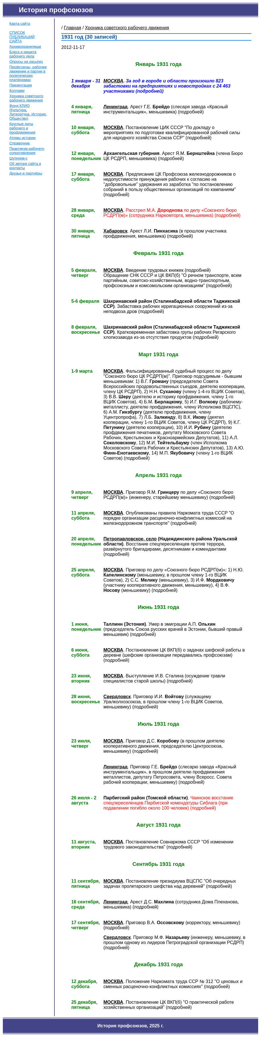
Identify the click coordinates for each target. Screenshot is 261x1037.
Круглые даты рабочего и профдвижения (22, 128)
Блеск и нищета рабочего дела (22, 54)
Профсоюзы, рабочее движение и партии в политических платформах (28, 73)
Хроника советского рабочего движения (26, 98)
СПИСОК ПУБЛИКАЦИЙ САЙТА (22, 36)
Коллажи (17, 90)
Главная (72, 27)
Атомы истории (22, 138)
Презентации (20, 85)
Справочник (19, 143)
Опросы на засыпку (26, 61)
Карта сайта (19, 23)
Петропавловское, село (130, 538)
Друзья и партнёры (25, 173)
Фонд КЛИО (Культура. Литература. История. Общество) (28, 112)
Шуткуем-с (18, 158)
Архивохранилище (25, 46)
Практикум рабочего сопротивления (26, 150)
